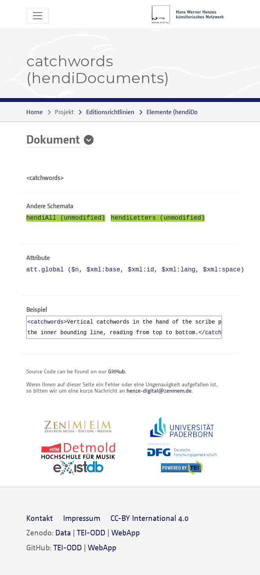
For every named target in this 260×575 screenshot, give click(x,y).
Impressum (81, 518)
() (184, 112)
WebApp (125, 532)
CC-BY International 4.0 (149, 518)
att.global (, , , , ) (135, 269)
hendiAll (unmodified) (65, 218)
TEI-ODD (91, 532)
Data (63, 532)
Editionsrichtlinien (110, 112)
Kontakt (39, 518)
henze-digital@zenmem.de (158, 390)
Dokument (53, 138)
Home (34, 112)
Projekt (64, 112)
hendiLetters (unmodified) (158, 218)
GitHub (116, 371)
